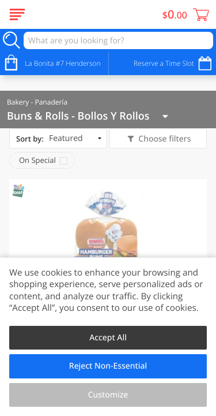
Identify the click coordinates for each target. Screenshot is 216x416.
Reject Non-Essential (108, 366)
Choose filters (164, 138)
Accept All (108, 337)
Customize (108, 394)
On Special (37, 160)
